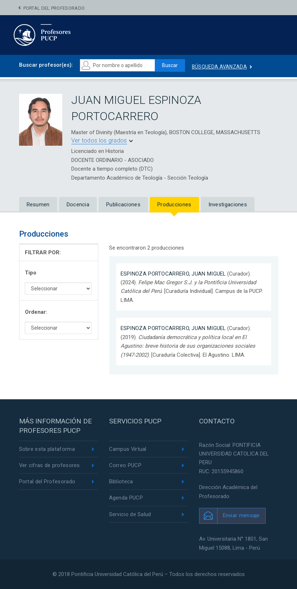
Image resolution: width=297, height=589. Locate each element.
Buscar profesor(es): (46, 65)
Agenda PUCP (126, 498)
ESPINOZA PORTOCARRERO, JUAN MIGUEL (173, 274)
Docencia (78, 204)
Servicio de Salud (130, 514)
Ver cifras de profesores (49, 465)
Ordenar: (36, 312)
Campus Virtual (128, 449)
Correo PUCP (125, 465)
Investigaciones (227, 204)
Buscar (170, 65)
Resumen (38, 204)
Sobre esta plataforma (47, 449)
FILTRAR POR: (43, 252)
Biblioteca (121, 482)
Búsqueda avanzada (220, 67)
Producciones (174, 204)
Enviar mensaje (241, 515)
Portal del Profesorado (54, 8)
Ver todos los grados (99, 140)
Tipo (30, 272)
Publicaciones (123, 204)
